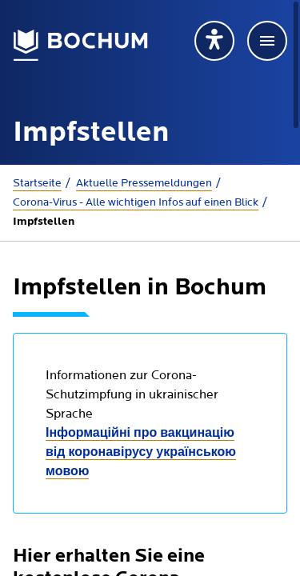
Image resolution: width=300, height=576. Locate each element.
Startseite (37, 183)
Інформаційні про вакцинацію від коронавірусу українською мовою (141, 452)
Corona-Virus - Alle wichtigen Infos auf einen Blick (135, 202)
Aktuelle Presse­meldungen (144, 183)
